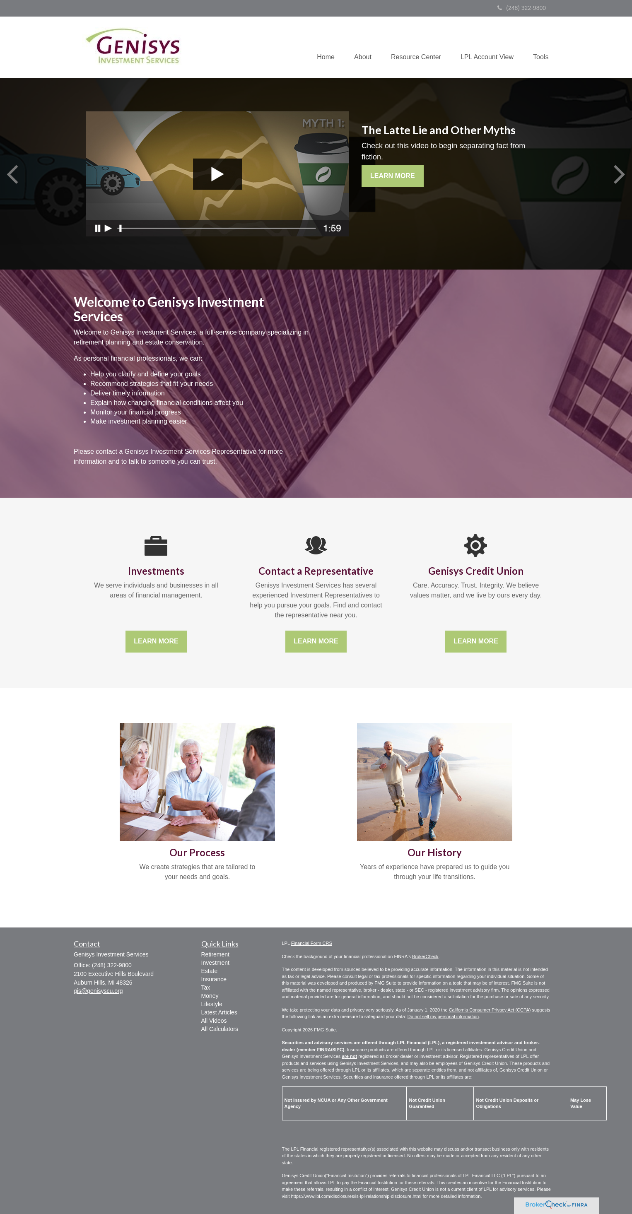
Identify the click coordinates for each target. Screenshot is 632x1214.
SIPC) (338, 1049)
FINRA (324, 1049)
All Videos (214, 1020)
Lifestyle (211, 1004)
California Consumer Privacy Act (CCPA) (490, 1009)
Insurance (214, 979)
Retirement (215, 954)
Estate (209, 971)
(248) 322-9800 (521, 8)
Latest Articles (219, 1012)
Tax (205, 987)
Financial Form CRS (311, 943)
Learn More (392, 175)
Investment (215, 962)
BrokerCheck (425, 956)
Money (210, 995)
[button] (359, 47)
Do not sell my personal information (443, 1016)
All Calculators (219, 1029)
